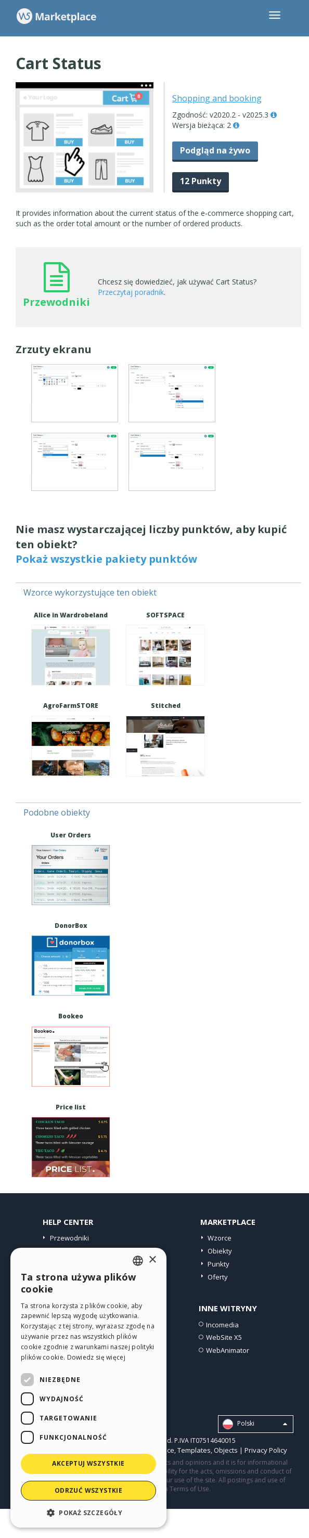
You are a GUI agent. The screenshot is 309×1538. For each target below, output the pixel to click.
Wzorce (219, 1238)
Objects (226, 1450)
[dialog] (88, 1388)
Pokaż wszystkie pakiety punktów (106, 559)
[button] (88, 1512)
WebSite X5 (224, 1337)
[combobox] (138, 1261)
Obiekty (220, 1251)
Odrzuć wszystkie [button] (88, 1490)
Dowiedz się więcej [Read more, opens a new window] (96, 1357)
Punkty (218, 1264)
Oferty (218, 1277)
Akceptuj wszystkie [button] (88, 1463)
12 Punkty (200, 181)
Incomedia (222, 1324)
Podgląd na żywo (215, 150)
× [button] (152, 1260)
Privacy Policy (265, 1450)
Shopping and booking (217, 98)
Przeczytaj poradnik (131, 292)
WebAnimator (227, 1350)
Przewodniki (69, 1238)
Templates (194, 1450)
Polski (255, 1424)
